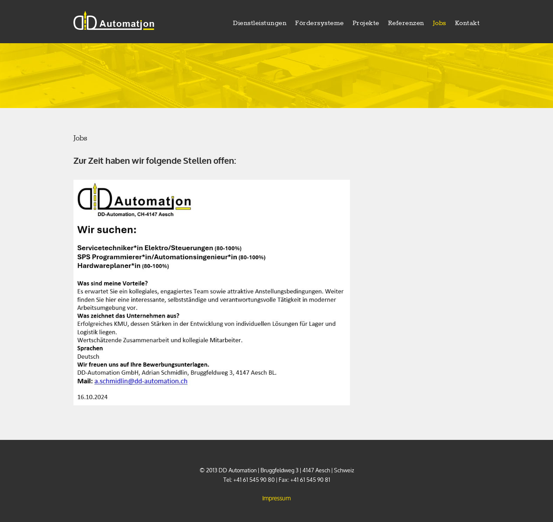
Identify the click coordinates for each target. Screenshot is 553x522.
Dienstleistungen (259, 23)
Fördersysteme (319, 23)
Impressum (276, 498)
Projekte (366, 23)
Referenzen (406, 23)
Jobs (439, 23)
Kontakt (467, 23)
